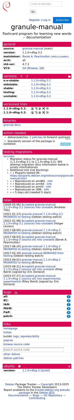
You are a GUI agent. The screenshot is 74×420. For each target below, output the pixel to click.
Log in (46, 19)
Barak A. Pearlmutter (36, 56)
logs (16, 336)
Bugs (36, 395)
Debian (9, 384)
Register (34, 19)
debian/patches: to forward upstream (37, 137)
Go (33, 11)
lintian (7, 332)
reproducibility (29, 336)
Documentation (18, 395)
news (7, 200)
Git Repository (53, 395)
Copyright (47, 384)
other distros (11, 354)
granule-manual (32, 48)
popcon (8, 340)
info (50, 181)
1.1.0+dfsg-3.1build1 (36, 370)
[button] (5, 137)
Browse (33, 68)
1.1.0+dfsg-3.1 (41, 80)
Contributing (37, 398)
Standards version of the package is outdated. (37, 143)
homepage (10, 328)
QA (41, 68)
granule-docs (12, 124)
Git (24, 68)
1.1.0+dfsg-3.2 (41, 96)
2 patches (36, 137)
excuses (8, 156)
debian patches (13, 358)
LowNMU (63, 56)
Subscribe (62, 20)
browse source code (16, 344)
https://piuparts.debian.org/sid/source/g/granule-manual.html (42, 177)
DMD (54, 56)
